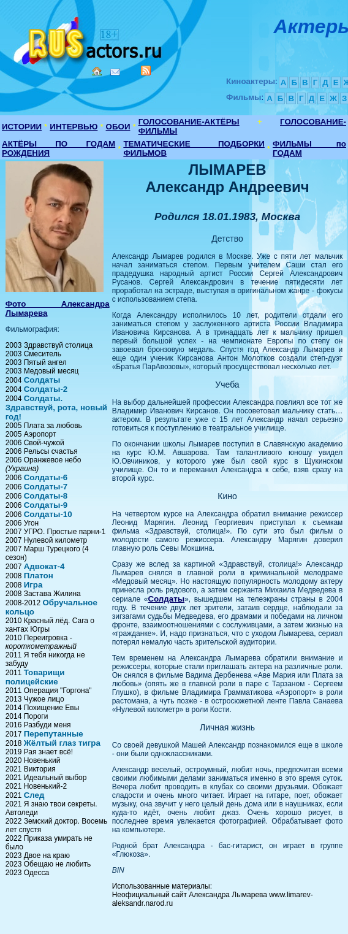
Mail (115, 72)
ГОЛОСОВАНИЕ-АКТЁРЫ (189, 121)
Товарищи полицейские (35, 677)
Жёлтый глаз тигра (62, 743)
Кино (88, 38)
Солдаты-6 (46, 477)
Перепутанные (53, 733)
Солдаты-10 (48, 514)
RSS (146, 70)
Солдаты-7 (46, 486)
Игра (33, 584)
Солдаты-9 (46, 505)
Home (97, 71)
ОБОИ (118, 126)
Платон (38, 575)
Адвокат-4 (44, 566)
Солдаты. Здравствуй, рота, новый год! (56, 407)
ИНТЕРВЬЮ (73, 126)
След (34, 795)
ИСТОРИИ (22, 126)
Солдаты (42, 380)
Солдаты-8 (46, 495)
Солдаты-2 (46, 389)
